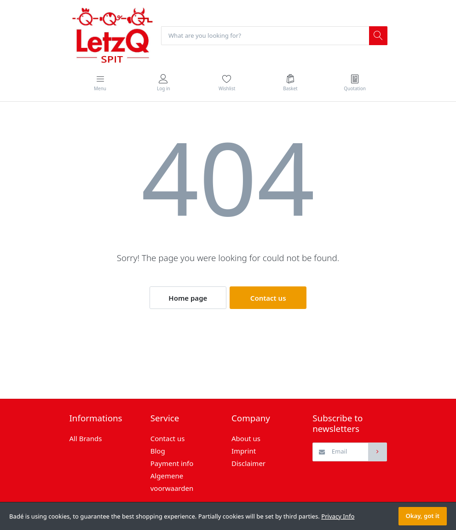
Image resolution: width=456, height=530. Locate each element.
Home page (187, 298)
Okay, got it (422, 516)
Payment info (172, 463)
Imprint (243, 450)
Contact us (268, 298)
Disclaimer (248, 463)
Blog (157, 450)
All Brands (85, 438)
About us (245, 438)
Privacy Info (337, 516)
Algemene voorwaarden (171, 482)
